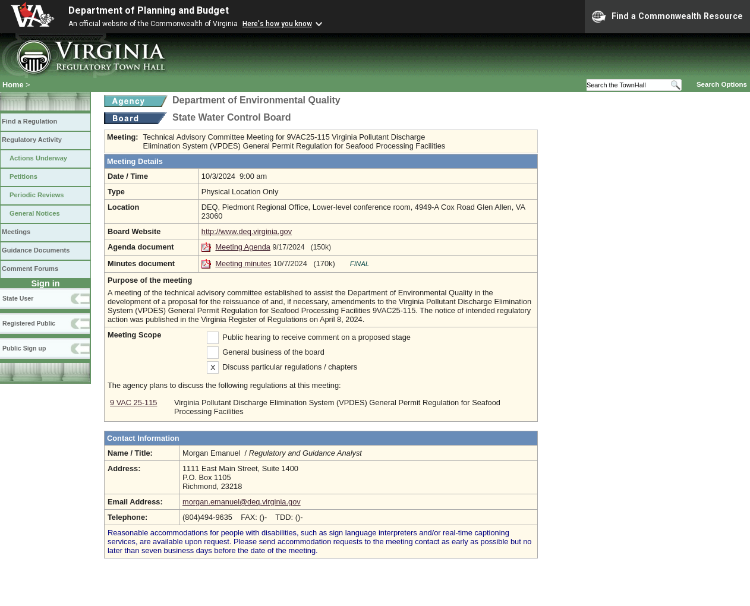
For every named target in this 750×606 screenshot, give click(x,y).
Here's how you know (277, 24)
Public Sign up (24, 348)
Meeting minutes (243, 263)
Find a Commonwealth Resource (667, 17)
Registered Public (28, 323)
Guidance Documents (36, 250)
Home (13, 84)
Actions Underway (38, 158)
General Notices (35, 213)
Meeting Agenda (242, 246)
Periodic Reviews (37, 194)
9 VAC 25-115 (133, 402)
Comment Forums (30, 268)
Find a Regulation (29, 121)
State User (17, 298)
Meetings (16, 231)
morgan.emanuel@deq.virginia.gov (241, 501)
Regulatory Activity (32, 139)
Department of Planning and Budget (148, 10)
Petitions (23, 176)
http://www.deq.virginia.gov (246, 231)
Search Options (722, 84)
